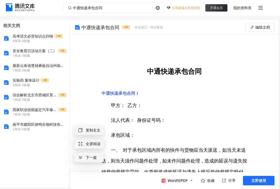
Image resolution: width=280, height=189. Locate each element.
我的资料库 (242, 7)
